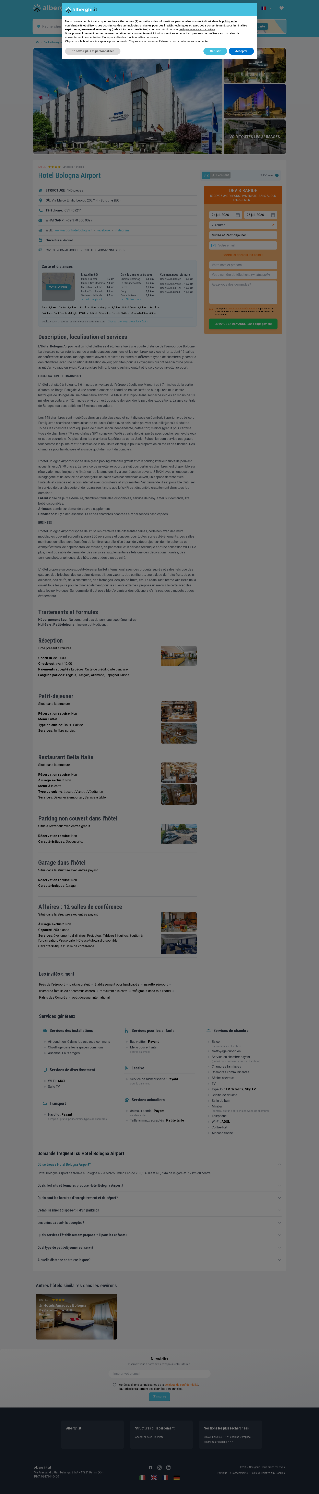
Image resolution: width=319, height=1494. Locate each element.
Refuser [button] (215, 51)
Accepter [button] (241, 51)
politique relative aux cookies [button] (197, 29)
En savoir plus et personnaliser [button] (93, 51)
